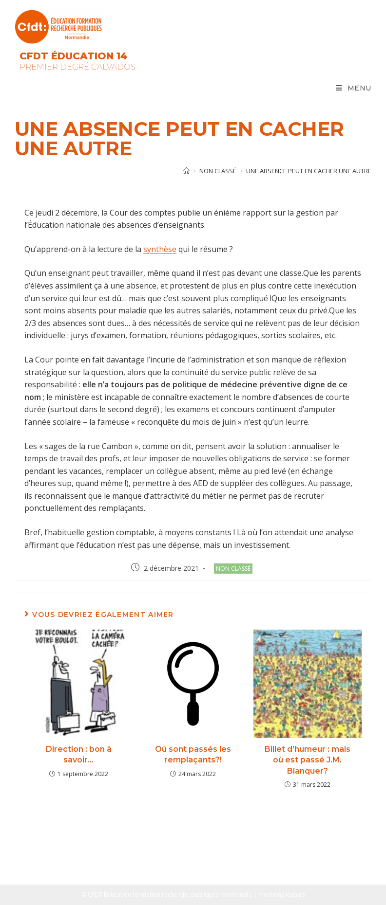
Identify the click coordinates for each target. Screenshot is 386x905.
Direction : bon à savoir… (79, 754)
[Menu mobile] (353, 88)
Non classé (233, 568)
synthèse (159, 249)
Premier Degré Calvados (77, 67)
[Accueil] (186, 170)
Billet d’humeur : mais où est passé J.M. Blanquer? (307, 760)
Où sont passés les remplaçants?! (193, 754)
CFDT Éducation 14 (73, 56)
